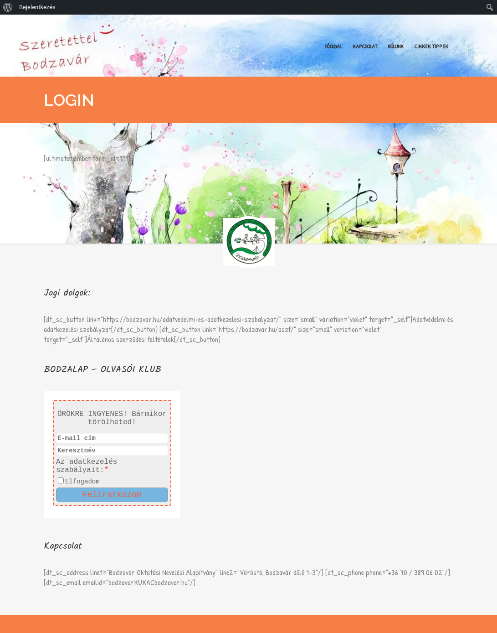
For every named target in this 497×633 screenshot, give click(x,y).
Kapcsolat (365, 46)
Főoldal (333, 46)
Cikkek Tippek (431, 46)
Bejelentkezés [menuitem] (37, 7)
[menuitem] (8, 7)
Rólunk (396, 46)
